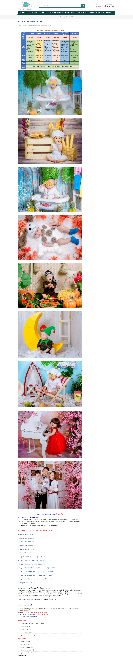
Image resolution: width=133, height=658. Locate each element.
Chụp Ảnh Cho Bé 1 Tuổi (26, 629)
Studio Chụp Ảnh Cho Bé (26, 632)
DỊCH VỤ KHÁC (82, 12)
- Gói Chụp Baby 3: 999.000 (26, 542)
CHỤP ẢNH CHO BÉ (55, 12)
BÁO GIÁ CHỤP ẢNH (96, 12)
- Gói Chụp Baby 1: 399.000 (26, 534)
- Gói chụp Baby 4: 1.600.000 (26, 545)
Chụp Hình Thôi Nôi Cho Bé (27, 647)
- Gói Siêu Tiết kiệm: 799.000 (26, 553)
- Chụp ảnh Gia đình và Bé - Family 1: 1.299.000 (31, 556)
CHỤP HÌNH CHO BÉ (25, 644)
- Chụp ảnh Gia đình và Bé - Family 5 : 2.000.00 (31, 564)
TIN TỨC (108, 12)
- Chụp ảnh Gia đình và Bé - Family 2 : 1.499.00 (31, 560)
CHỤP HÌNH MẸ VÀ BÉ (25, 641)
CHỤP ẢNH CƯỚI (69, 12)
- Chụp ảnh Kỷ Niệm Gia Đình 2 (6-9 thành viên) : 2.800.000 (35, 575)
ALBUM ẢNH (34, 12)
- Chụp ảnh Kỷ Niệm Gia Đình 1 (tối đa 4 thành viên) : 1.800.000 (36, 571)
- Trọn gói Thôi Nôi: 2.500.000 (26, 582)
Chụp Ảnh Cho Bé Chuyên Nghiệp (28, 635)
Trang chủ (64, 17)
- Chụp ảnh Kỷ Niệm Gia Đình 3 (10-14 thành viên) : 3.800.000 (35, 579)
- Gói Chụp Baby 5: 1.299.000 (26, 549)
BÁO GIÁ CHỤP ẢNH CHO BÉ (30, 21)
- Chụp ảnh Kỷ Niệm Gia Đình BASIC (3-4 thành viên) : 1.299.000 (36, 568)
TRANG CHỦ (23, 12)
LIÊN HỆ (44, 12)
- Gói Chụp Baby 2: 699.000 (26, 538)
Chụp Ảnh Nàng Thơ (25, 626)
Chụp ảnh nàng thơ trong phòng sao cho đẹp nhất (32, 623)
